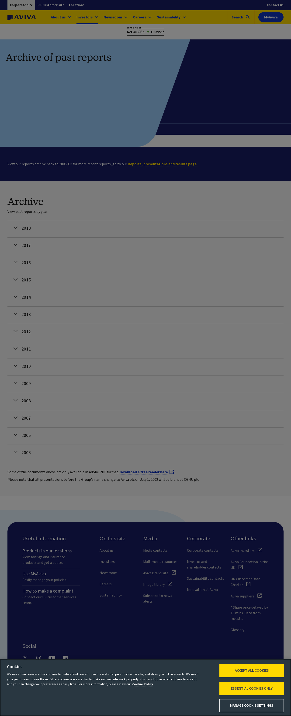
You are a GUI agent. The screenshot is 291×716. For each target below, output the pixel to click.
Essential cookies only (252, 688)
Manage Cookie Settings (251, 705)
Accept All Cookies (252, 670)
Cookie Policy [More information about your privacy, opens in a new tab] (142, 684)
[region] (145, 687)
